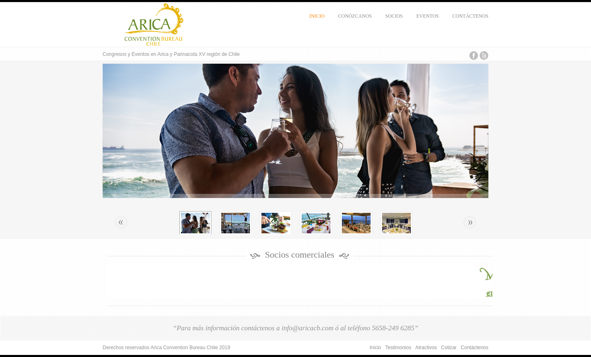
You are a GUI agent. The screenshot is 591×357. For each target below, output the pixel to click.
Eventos (426, 18)
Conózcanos (353, 18)
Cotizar (449, 347)
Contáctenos (468, 18)
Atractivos (426, 347)
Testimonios (398, 347)
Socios (392, 18)
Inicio (317, 16)
